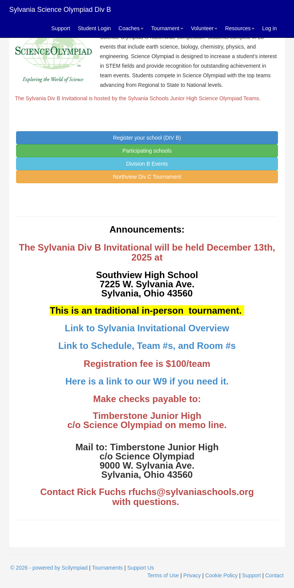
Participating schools (147, 151)
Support (60, 28)
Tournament (167, 28)
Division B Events (147, 164)
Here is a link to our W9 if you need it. (147, 381)
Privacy (192, 575)
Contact (274, 575)
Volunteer (204, 28)
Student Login (94, 28)
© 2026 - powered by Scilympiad (49, 568)
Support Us (140, 568)
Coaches (131, 28)
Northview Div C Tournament (147, 177)
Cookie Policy (221, 575)
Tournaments (107, 568)
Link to (81, 328)
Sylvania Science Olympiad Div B (60, 9)
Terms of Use (163, 575)
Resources (240, 28)
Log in (269, 28)
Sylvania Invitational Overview (163, 328)
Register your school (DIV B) (147, 138)
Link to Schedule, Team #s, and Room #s (147, 345)
